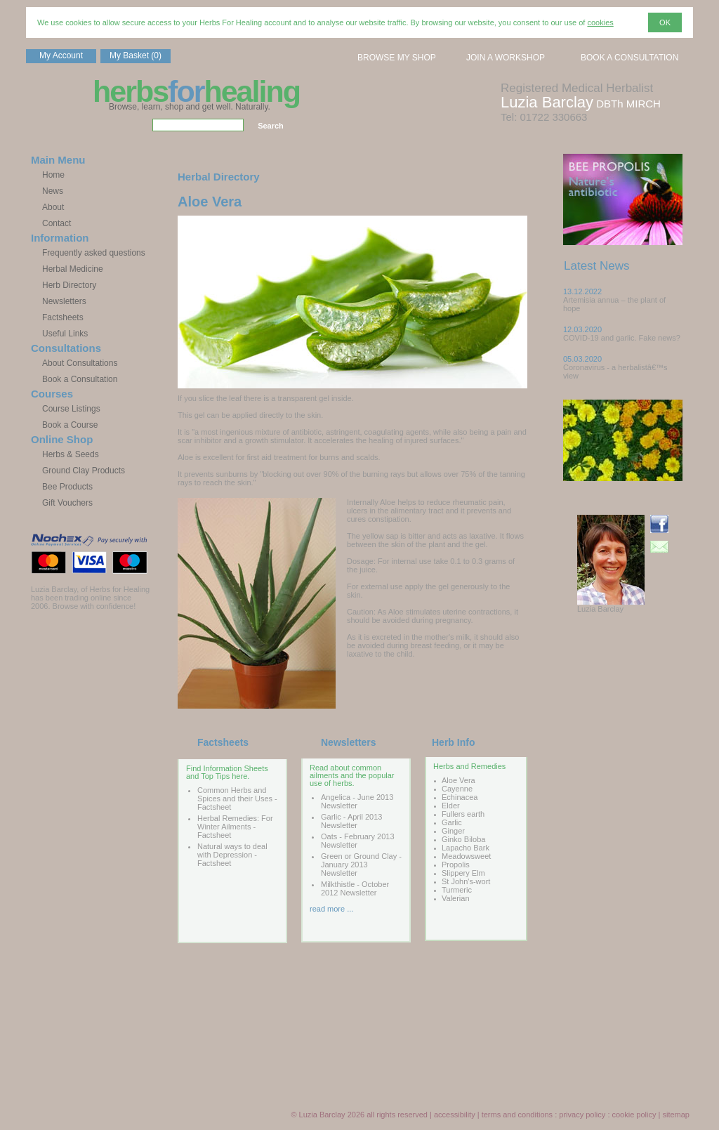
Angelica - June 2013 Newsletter (357, 801)
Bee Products (67, 487)
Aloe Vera (458, 780)
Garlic (452, 822)
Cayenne (457, 788)
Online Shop (62, 439)
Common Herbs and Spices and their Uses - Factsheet (237, 798)
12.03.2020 (582, 329)
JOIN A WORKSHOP (505, 58)
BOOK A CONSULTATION (629, 58)
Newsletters (64, 301)
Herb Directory (69, 285)
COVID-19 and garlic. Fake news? (621, 338)
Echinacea (459, 797)
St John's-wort (466, 881)
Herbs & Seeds (70, 454)
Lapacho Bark (465, 847)
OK (665, 22)
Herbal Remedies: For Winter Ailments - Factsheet (235, 826)
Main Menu (58, 160)
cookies (600, 22)
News (52, 191)
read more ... (331, 909)
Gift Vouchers (67, 503)
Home (53, 175)
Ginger (453, 831)
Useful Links (65, 334)
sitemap (676, 1114)
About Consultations (79, 363)
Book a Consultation (79, 379)
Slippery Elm (463, 873)
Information (60, 238)
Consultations (66, 348)
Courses (52, 394)
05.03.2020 (582, 359)
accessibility (454, 1114)
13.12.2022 (582, 291)
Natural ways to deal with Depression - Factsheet (232, 854)
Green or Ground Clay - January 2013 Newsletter (361, 864)
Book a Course (70, 425)
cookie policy (634, 1114)
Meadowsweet (466, 856)
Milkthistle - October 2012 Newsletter (355, 888)
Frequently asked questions (93, 253)
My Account (61, 55)
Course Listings (71, 409)
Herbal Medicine (72, 269)
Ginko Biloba (463, 839)
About (53, 207)
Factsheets (63, 317)
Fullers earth (463, 814)
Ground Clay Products (83, 470)
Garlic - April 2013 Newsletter (351, 821)
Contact (56, 223)
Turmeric (457, 890)
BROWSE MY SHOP (396, 58)
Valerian (456, 898)
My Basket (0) (135, 55)
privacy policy (582, 1114)
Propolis (456, 864)
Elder (451, 805)
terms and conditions (517, 1114)
